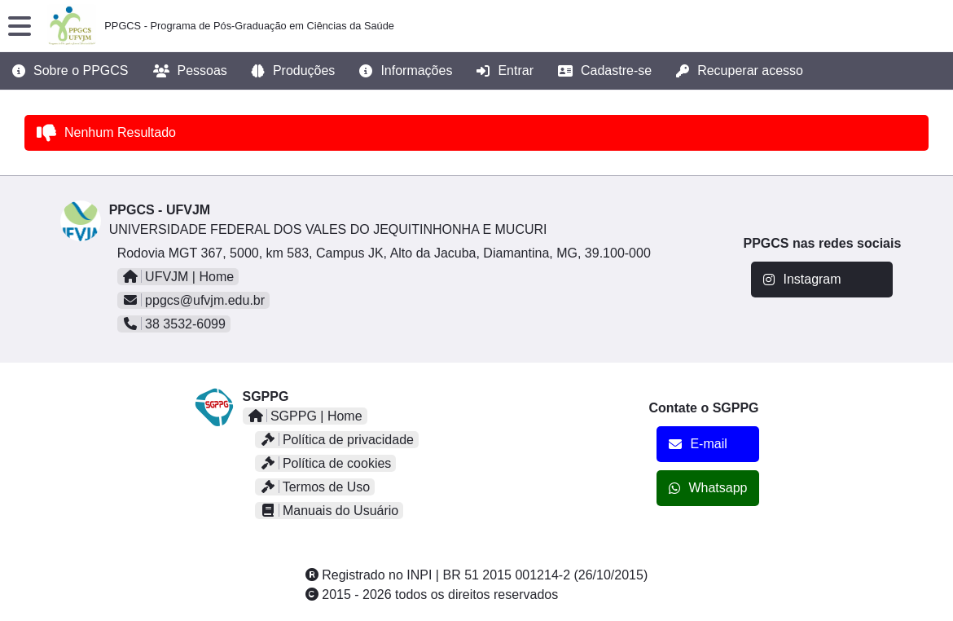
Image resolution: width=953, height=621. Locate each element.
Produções (294, 70)
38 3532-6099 (174, 324)
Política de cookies (326, 463)
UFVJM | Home (178, 277)
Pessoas (190, 70)
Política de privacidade (337, 440)
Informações (405, 70)
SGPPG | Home (305, 416)
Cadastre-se (605, 70)
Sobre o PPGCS (70, 70)
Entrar (505, 70)
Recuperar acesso (739, 70)
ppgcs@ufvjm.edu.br (193, 300)
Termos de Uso (315, 487)
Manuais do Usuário (329, 511)
